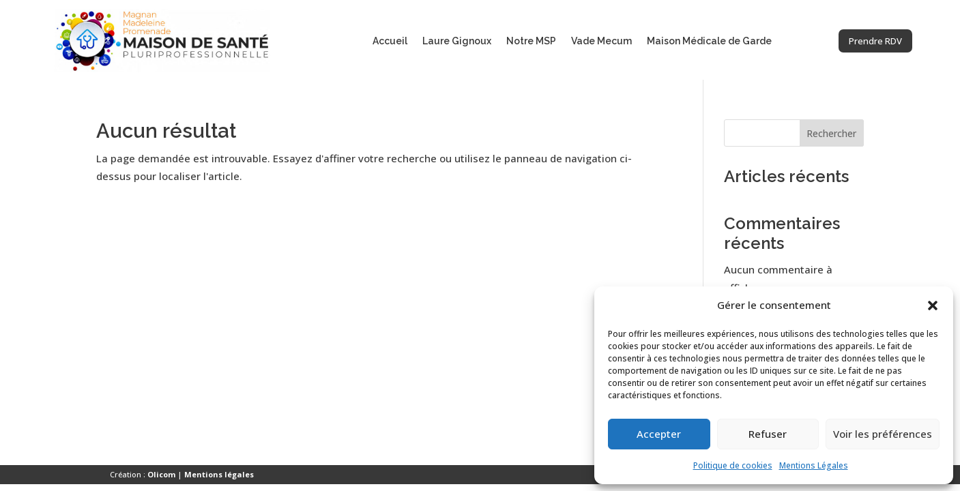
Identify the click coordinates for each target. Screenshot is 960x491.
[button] (933, 305)
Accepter (659, 434)
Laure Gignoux (456, 41)
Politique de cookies (732, 465)
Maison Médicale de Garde (709, 41)
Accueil (390, 41)
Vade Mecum (601, 41)
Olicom (161, 474)
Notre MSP (531, 41)
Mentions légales (219, 474)
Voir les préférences (882, 434)
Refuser (767, 434)
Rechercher (831, 133)
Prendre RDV (864, 40)
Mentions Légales (813, 465)
